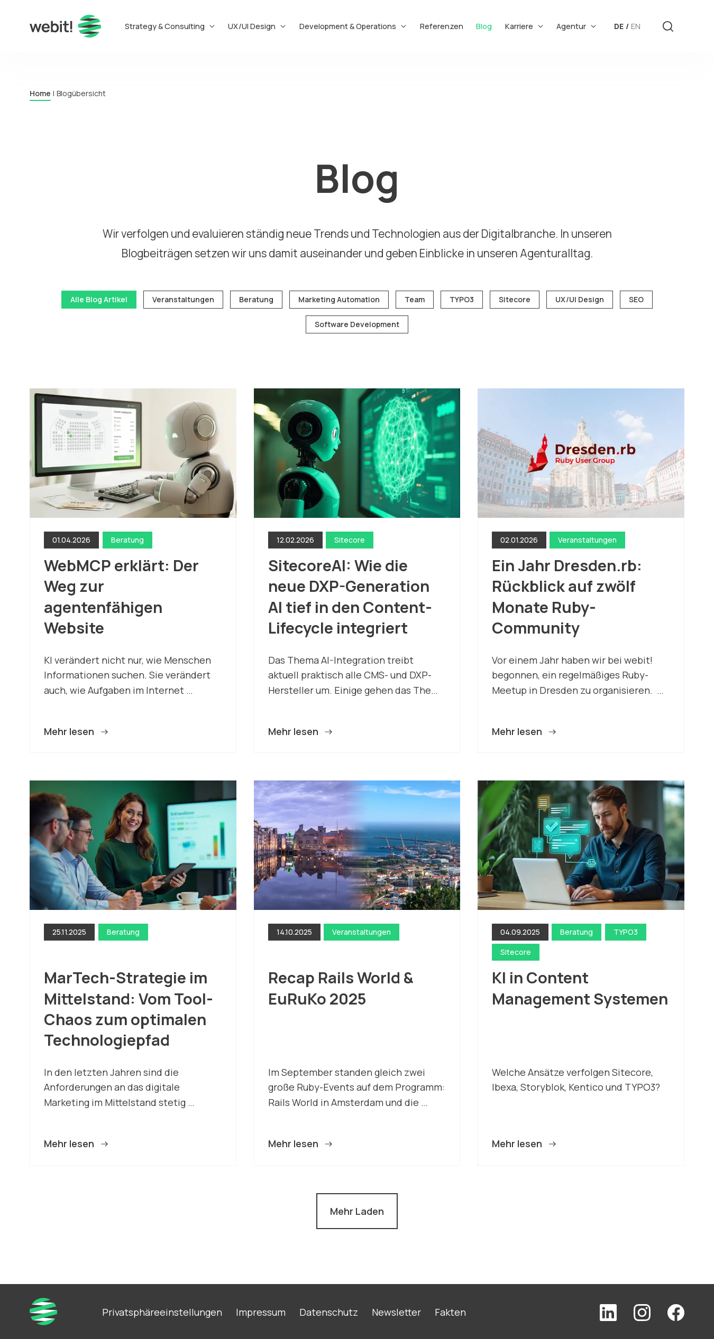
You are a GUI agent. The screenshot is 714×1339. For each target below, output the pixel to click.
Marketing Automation (339, 299)
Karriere (524, 26)
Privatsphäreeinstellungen (162, 1312)
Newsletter (396, 1312)
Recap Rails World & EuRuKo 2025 (342, 988)
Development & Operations (353, 26)
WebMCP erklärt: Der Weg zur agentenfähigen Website (123, 596)
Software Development (357, 324)
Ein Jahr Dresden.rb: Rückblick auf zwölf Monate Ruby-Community (568, 596)
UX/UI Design (257, 26)
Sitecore (514, 299)
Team (415, 299)
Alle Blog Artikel (98, 299)
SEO (636, 299)
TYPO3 (462, 299)
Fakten (450, 1312)
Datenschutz (328, 1312)
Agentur (576, 26)
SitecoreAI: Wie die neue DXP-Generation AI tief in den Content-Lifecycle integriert (350, 596)
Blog (484, 26)
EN (635, 26)
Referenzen (441, 26)
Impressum (261, 1312)
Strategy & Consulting (170, 26)
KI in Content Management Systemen (580, 988)
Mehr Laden (357, 1211)
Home (40, 93)
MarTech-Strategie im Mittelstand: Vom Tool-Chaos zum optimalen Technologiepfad (128, 1008)
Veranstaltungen (183, 299)
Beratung (256, 299)
